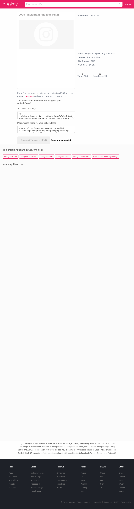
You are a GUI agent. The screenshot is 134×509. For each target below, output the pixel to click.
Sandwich (13, 477)
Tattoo (121, 491)
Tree (102, 488)
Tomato (12, 484)
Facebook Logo (37, 484)
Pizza (11, 473)
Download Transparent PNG (34, 140)
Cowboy (84, 488)
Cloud (102, 473)
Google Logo (36, 491)
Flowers (122, 477)
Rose (121, 480)
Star (102, 484)
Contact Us (108, 502)
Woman (84, 484)
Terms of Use (126, 502)
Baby (83, 480)
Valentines (61, 484)
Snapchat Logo (37, 488)
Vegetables (13, 480)
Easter (59, 488)
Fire (101, 477)
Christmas (61, 473)
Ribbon (122, 488)
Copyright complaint (61, 140)
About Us (97, 502)
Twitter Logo (36, 477)
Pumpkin (12, 488)
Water (121, 484)
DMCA (116, 502)
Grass (102, 480)
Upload (128, 4)
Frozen (83, 473)
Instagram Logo (37, 473)
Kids (82, 491)
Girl (82, 477)
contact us (29, 96)
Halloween (61, 477)
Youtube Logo (36, 480)
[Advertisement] (46, 68)
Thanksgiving (62, 480)
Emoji (121, 473)
